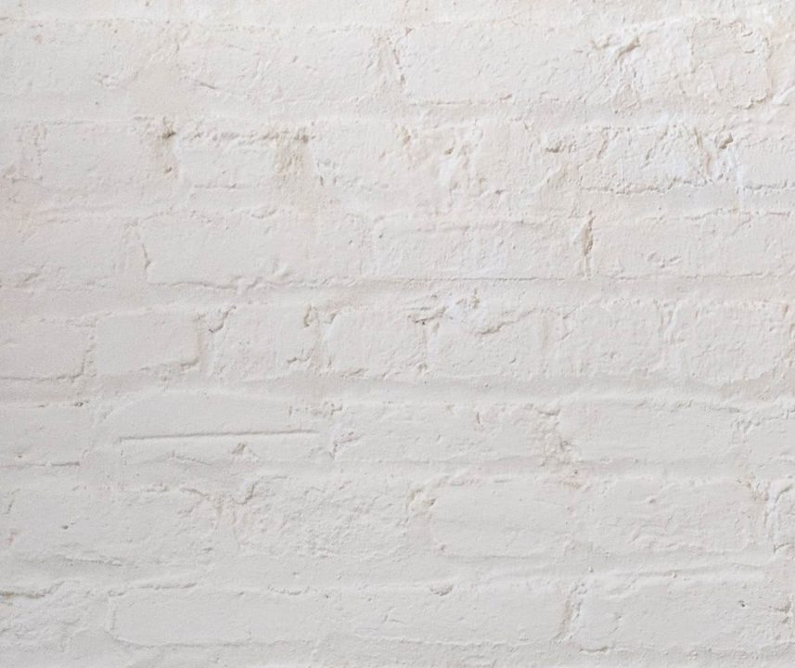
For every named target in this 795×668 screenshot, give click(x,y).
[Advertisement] (397, 130)
